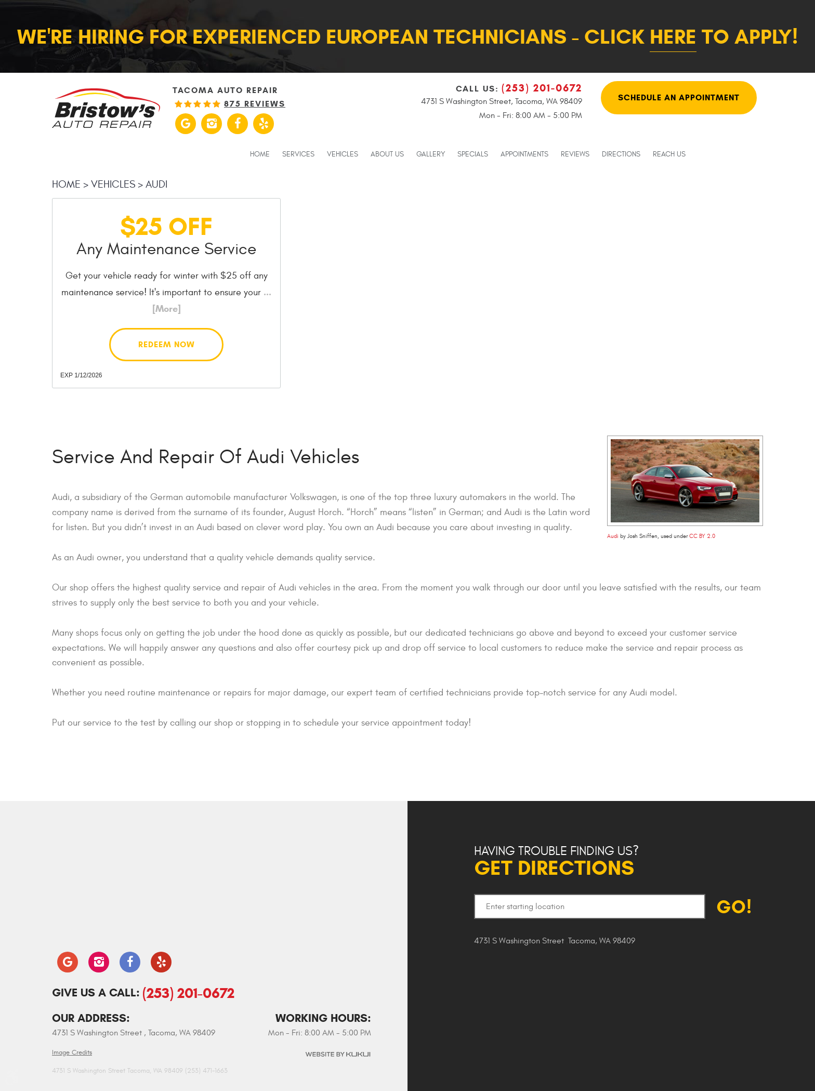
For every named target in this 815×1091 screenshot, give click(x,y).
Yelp (263, 123)
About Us (387, 154)
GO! (734, 906)
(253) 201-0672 (188, 993)
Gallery (430, 154)
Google (185, 123)
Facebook (237, 123)
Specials (472, 154)
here (673, 36)
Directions (621, 154)
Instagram (211, 123)
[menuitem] (260, 154)
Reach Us (669, 154)
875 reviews (254, 104)
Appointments (524, 154)
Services (298, 154)
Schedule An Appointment (679, 97)
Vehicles (342, 154)
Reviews (575, 154)
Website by (337, 1054)
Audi (156, 184)
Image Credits (72, 1052)
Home (260, 154)
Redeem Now (166, 344)
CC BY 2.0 (702, 536)
